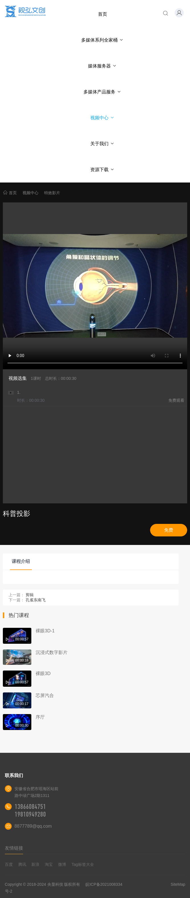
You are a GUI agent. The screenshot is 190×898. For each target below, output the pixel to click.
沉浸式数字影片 (52, 652)
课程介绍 (21, 561)
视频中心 (102, 117)
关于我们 (102, 143)
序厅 (40, 717)
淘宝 (49, 864)
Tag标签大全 (82, 864)
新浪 (35, 864)
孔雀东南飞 (36, 600)
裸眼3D (43, 673)
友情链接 (14, 848)
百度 (9, 864)
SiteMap (178, 884)
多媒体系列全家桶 (102, 40)
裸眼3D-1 (45, 630)
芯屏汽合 (45, 695)
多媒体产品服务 (102, 91)
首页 (102, 14)
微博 (62, 864)
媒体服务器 (102, 65)
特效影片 (52, 192)
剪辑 (30, 594)
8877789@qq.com (33, 826)
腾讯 (22, 864)
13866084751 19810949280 (30, 810)
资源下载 (102, 169)
